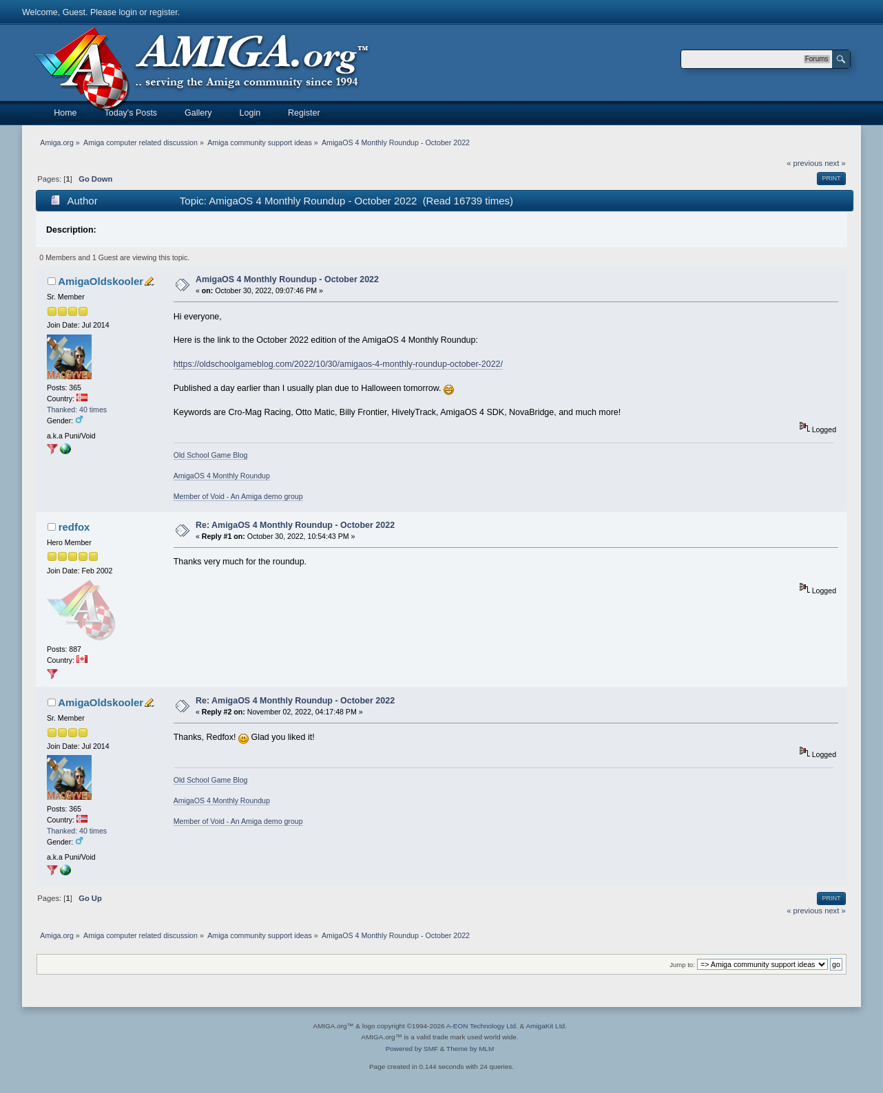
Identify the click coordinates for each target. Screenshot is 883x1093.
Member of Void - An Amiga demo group (238, 496)
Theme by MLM (470, 1048)
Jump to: (682, 964)
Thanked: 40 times (77, 409)
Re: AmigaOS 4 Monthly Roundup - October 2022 (295, 525)
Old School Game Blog (211, 455)
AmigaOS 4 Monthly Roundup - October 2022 (287, 279)
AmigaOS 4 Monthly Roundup (222, 475)
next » (835, 163)
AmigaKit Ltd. (546, 1026)
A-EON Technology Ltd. (482, 1026)
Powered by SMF (412, 1048)
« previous (804, 163)
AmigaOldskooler (100, 281)
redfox (74, 527)
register (163, 12)
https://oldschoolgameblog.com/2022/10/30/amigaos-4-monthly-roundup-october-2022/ (338, 364)
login (128, 12)
